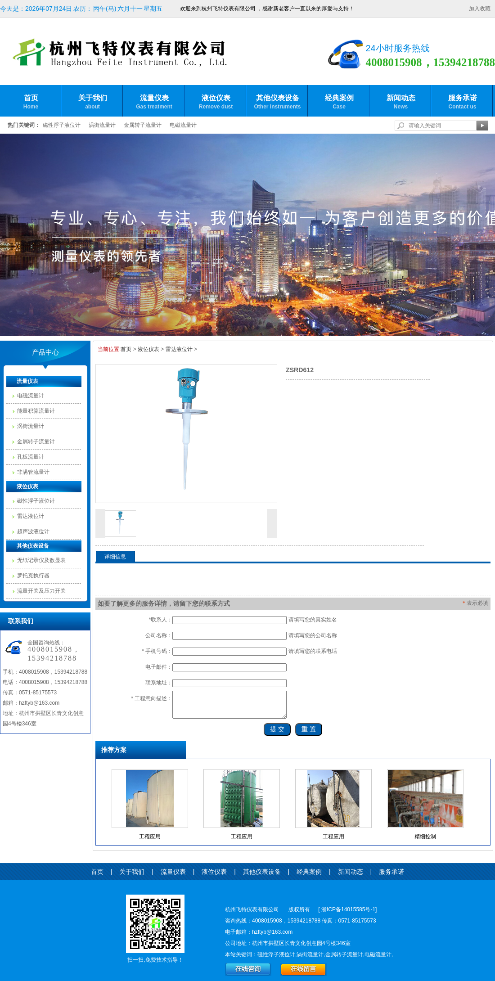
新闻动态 (401, 102)
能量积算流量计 (36, 411)
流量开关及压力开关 (41, 591)
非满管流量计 (33, 472)
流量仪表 (154, 102)
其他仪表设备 (277, 102)
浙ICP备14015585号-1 (348, 909)
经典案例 (339, 102)
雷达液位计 (30, 516)
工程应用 (150, 836)
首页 (31, 102)
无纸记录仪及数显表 (41, 560)
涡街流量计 (102, 125)
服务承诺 (462, 102)
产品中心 (45, 352)
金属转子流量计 (143, 125)
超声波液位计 (33, 531)
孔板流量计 (30, 457)
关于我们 (92, 102)
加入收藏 (479, 8)
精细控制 (425, 836)
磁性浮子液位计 (62, 125)
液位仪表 (216, 102)
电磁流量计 (183, 125)
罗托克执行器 (33, 575)
